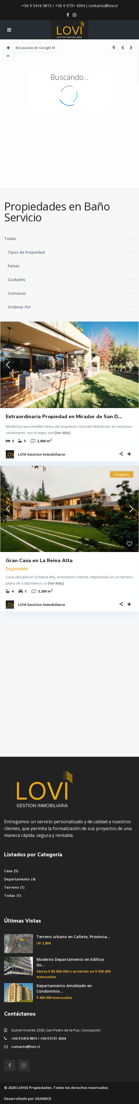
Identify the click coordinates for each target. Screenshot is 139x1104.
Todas (9, 895)
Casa (8, 870)
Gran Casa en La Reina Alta (39, 560)
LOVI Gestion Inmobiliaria (41, 454)
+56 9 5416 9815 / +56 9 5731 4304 (53, 5)
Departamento (17, 879)
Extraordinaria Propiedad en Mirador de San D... (64, 416)
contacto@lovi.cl (103, 5)
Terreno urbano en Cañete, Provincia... (73, 936)
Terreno (11, 887)
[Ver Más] (62, 432)
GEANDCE (43, 1098)
